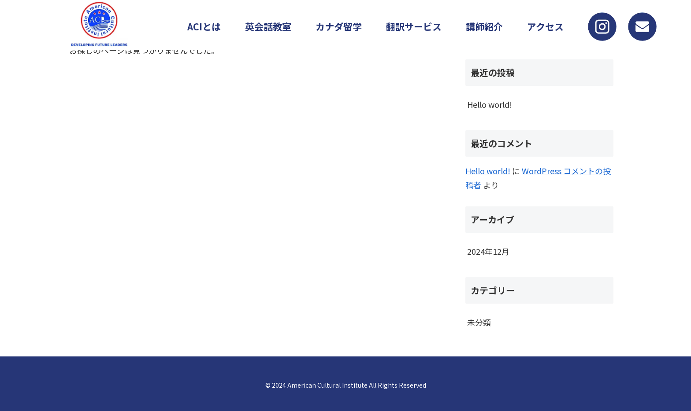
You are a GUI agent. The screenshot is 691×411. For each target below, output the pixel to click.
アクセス (545, 26)
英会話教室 (268, 26)
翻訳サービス (414, 26)
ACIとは (204, 26)
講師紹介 (484, 26)
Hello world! (489, 104)
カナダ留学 (339, 26)
